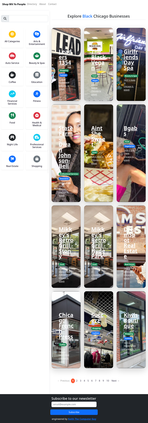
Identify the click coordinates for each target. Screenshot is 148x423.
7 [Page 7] (95, 380)
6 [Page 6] (91, 380)
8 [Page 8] (99, 380)
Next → (115, 380)
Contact (52, 4)
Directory (32, 4)
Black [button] (87, 16)
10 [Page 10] (107, 380)
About (42, 4)
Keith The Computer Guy (82, 419)
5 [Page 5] (88, 380)
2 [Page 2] (76, 380)
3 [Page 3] (80, 380)
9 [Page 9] (103, 380)
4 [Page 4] (84, 380)
